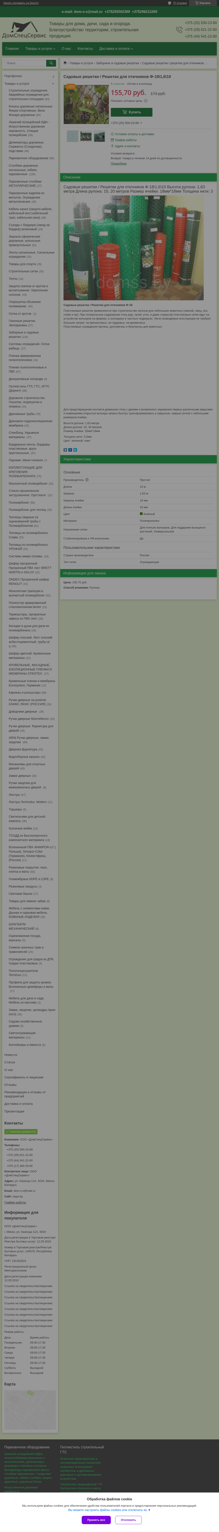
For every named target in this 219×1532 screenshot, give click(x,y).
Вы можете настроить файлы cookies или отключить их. (108, 1510)
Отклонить (128, 1520)
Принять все (96, 1520)
